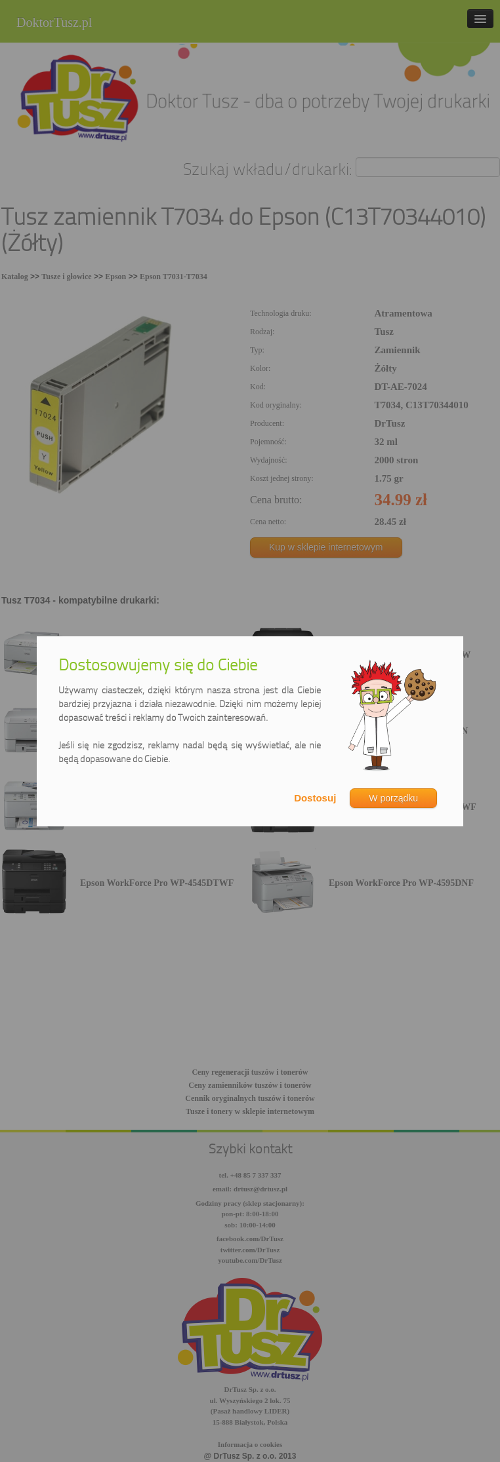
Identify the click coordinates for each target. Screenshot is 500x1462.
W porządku (393, 798)
